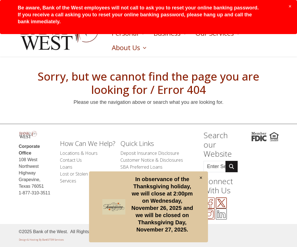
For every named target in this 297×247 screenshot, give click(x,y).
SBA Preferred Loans (141, 167)
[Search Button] (231, 166)
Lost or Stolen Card (79, 174)
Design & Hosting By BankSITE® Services (41, 239)
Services (68, 181)
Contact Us (71, 160)
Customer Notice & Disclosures (151, 160)
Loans (66, 167)
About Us (127, 47)
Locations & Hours (79, 153)
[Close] (289, 6)
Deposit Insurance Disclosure (149, 153)
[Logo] (28, 135)
